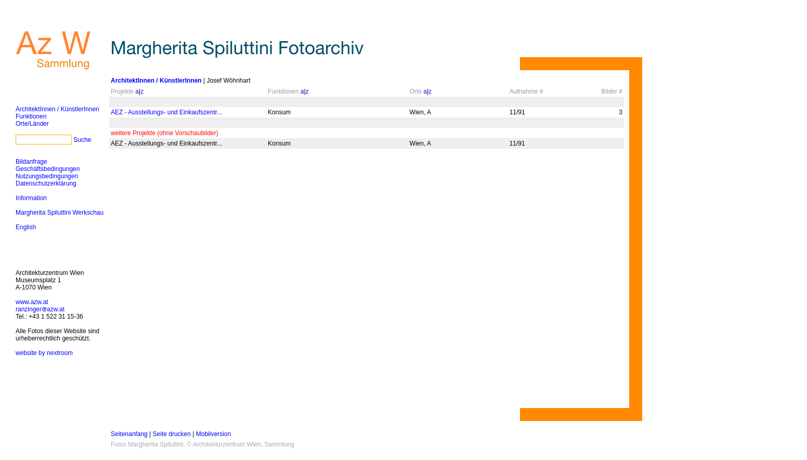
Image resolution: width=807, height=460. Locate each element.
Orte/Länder (32, 123)
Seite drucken (172, 434)
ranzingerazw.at (40, 309)
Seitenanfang (129, 434)
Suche (82, 139)
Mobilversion (213, 434)
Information (31, 198)
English (26, 227)
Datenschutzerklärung (46, 183)
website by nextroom (44, 353)
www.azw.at (32, 302)
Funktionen (31, 116)
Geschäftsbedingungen (48, 169)
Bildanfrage (31, 161)
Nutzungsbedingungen (47, 176)
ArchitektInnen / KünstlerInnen (57, 109)
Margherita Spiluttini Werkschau (59, 212)
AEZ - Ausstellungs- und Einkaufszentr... (166, 112)
